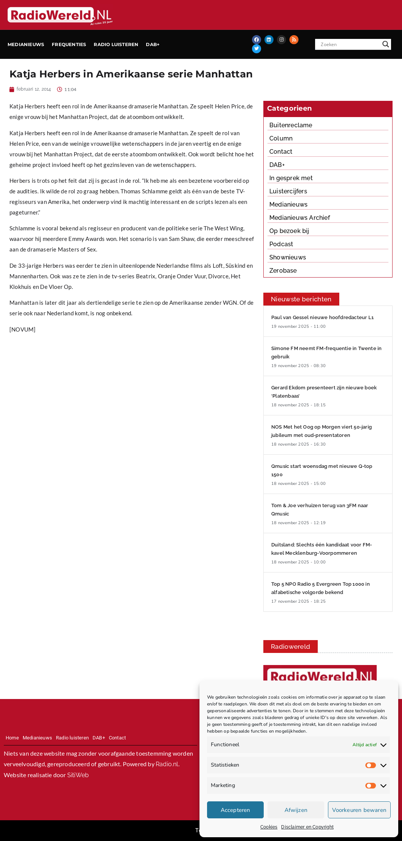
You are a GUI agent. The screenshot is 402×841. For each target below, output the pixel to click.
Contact (280, 151)
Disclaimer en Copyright (307, 827)
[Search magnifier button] (385, 44)
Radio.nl (167, 764)
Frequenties (69, 44)
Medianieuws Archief (299, 217)
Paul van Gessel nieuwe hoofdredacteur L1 (322, 317)
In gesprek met (291, 178)
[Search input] (349, 44)
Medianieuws (26, 44)
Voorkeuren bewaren (359, 810)
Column (280, 138)
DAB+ (152, 44)
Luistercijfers (288, 191)
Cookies (268, 827)
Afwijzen (296, 810)
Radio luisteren (116, 44)
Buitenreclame (290, 125)
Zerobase (283, 270)
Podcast (281, 244)
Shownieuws (287, 257)
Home (12, 738)
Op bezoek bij (289, 231)
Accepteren (235, 810)
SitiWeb (78, 775)
